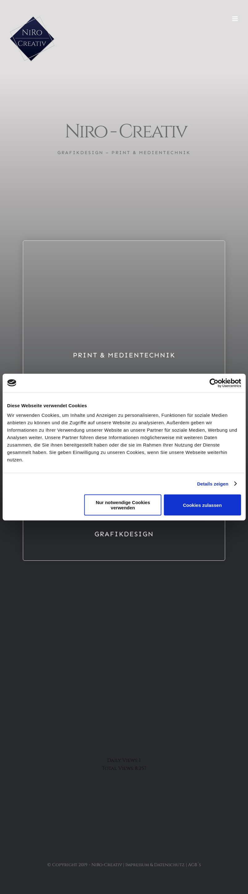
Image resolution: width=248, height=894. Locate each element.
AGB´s (194, 865)
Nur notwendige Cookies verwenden (123, 505)
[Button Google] (124, 721)
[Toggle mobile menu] (235, 18)
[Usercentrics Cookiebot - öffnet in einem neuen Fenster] (214, 382)
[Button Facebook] (124, 663)
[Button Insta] (124, 682)
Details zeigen (212, 483)
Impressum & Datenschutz (155, 865)
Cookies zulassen (202, 504)
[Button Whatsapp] (124, 701)
